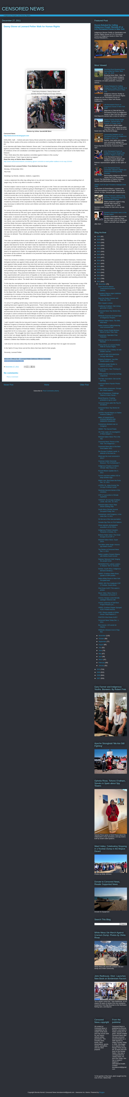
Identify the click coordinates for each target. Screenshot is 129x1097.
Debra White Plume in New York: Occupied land (109, 579)
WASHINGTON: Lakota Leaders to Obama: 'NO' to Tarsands (109, 565)
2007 (99, 678)
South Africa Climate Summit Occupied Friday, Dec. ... (108, 510)
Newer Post (8, 385)
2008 (99, 675)
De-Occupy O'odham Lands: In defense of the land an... (108, 452)
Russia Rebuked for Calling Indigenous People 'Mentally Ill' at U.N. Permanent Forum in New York (109, 27)
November (102, 635)
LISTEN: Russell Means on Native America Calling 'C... (109, 413)
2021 (99, 251)
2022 (99, 248)
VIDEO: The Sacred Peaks (107, 429)
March (101, 659)
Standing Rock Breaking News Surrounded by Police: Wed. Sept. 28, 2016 (114, 71)
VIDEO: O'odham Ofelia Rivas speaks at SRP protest (108, 574)
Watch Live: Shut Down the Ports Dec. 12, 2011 (109, 481)
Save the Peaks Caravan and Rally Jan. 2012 (108, 299)
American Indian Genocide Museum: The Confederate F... (109, 462)
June (100, 650)
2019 (99, 257)
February (102, 662)
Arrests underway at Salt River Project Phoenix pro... (108, 603)
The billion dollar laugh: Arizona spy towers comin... (109, 545)
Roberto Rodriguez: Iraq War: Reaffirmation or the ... (108, 360)
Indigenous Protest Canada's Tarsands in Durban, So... (108, 531)
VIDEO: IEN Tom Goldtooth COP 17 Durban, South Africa (109, 584)
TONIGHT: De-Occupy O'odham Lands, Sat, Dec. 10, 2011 (109, 501)
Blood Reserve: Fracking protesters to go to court (107, 399)
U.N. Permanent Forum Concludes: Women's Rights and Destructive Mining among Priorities (115, 170)
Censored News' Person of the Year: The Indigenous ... (108, 442)
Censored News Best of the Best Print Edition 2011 (109, 447)
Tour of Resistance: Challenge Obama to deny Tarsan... (108, 394)
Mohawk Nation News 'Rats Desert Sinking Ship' (107, 506)
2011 (99, 281)
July (100, 647)
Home (46, 385)
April (100, 656)
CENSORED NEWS (23, 8)
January (102, 665)
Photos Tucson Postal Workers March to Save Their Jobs (108, 331)
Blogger (101, 1092)
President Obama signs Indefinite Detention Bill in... (109, 294)
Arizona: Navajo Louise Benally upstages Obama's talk (108, 599)
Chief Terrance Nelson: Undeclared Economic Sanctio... (106, 288)
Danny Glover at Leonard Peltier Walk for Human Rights (109, 346)
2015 (99, 269)
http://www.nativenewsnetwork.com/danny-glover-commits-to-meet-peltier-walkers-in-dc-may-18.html (38, 161)
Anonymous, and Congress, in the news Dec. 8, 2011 (109, 515)
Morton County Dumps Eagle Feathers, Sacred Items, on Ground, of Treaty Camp (114, 121)
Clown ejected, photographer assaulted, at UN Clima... (108, 526)
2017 (99, 263)
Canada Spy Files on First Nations (109, 522)
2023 (99, 245)
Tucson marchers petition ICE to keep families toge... (109, 476)
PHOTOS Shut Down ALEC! (107, 617)
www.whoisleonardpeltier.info (14, 361)
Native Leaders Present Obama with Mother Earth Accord (109, 555)
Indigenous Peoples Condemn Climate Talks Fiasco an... (108, 467)
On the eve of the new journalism (109, 519)
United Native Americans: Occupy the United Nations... (109, 389)
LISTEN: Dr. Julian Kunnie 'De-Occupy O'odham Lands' (108, 486)
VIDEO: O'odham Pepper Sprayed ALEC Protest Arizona (110, 608)
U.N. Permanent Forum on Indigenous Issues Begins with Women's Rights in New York (114, 153)
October (102, 638)
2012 (99, 278)
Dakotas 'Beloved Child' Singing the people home (109, 560)
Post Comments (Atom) (51, 391)
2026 (99, 236)
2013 (99, 275)
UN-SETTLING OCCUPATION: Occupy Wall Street (108, 355)
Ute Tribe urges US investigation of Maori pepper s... (109, 433)
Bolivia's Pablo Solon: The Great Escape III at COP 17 (109, 536)
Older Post (84, 385)
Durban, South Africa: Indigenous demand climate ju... (109, 570)
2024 (99, 242)
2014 (99, 272)
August (101, 644)
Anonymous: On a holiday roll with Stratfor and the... (109, 350)
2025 (99, 239)
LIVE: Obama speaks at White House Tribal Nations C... (108, 613)
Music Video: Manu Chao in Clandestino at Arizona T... (108, 594)
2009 (99, 672)
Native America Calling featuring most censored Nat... (109, 326)
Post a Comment (12, 377)
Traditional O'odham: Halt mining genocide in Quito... (109, 307)
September (103, 641)
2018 (99, 260)
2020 (99, 254)
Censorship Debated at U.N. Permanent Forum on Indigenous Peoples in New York (115, 136)
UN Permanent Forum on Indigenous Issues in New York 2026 (114, 106)
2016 (99, 266)
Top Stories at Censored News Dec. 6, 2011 (108, 550)
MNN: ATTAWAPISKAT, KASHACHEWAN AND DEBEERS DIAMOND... (107, 419)
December (102, 284)
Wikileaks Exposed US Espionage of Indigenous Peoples (109, 317)
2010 (99, 669)
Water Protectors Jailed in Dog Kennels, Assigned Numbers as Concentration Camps (114, 197)
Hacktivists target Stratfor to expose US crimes (107, 365)
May (100, 653)
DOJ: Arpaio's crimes (105, 303)
